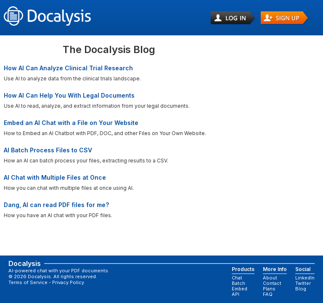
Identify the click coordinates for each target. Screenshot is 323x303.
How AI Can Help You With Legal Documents (69, 95)
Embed (239, 289)
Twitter (303, 283)
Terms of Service (28, 282)
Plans (269, 289)
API (235, 294)
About (270, 278)
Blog (300, 289)
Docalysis (18, 263)
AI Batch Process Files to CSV (48, 150)
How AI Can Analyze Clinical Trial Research (68, 68)
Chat (237, 278)
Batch (238, 283)
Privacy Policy (68, 282)
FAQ (268, 294)
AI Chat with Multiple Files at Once (55, 177)
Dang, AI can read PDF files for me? (56, 204)
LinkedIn (305, 278)
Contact (272, 283)
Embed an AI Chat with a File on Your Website (71, 122)
